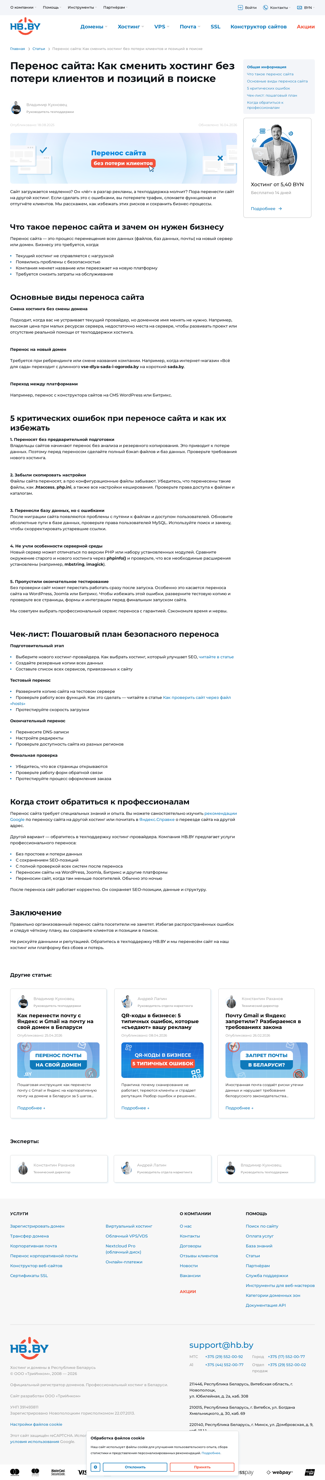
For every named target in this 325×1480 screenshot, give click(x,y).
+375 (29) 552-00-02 (287, 1364)
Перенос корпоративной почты (44, 1255)
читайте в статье (216, 657)
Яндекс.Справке (157, 819)
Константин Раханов (262, 998)
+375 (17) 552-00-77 (286, 1356)
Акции (306, 27)
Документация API (266, 1305)
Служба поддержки (267, 1275)
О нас (186, 1226)
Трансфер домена (29, 1236)
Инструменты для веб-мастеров (280, 1285)
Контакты (190, 1236)
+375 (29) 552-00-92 (224, 1356)
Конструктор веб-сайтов (36, 1265)
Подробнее (211, 1453)
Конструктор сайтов (259, 27)
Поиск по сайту (262, 1226)
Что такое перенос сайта (270, 74)
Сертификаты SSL (29, 1275)
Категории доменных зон (273, 1295)
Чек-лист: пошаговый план (272, 95)
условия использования (34, 1441)
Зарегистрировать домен (37, 1226)
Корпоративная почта (33, 1246)
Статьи (253, 1255)
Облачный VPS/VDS (127, 1236)
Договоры (190, 1246)
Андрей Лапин (152, 998)
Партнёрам (258, 1265)
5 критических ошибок (268, 88)
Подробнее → (31, 1108)
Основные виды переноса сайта (277, 81)
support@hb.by (221, 1345)
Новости (189, 1265)
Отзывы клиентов (199, 1255)
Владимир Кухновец (46, 104)
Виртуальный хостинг (129, 1226)
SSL (215, 27)
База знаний (259, 1246)
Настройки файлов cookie (36, 1424)
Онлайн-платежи (124, 1262)
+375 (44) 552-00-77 (224, 1364)
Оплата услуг (260, 1236)
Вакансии (190, 1275)
